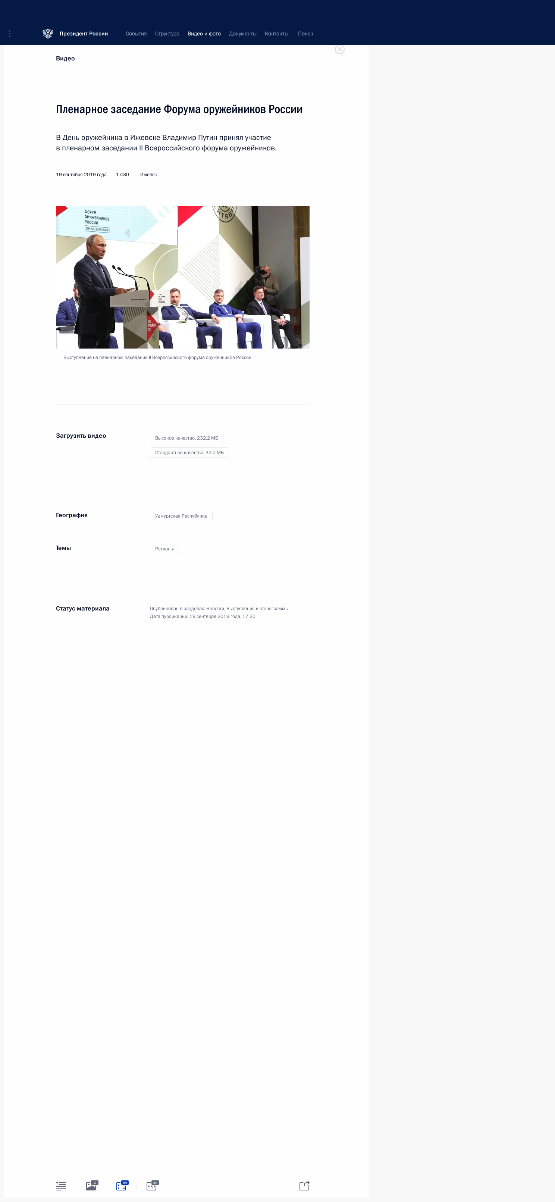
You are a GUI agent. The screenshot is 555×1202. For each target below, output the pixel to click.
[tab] (61, 1186)
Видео (65, 58)
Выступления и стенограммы (257, 608)
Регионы (164, 549)
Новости (215, 608)
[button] (12, 11)
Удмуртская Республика (181, 516)
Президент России (84, 11)
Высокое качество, (186, 438)
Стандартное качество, (189, 452)
